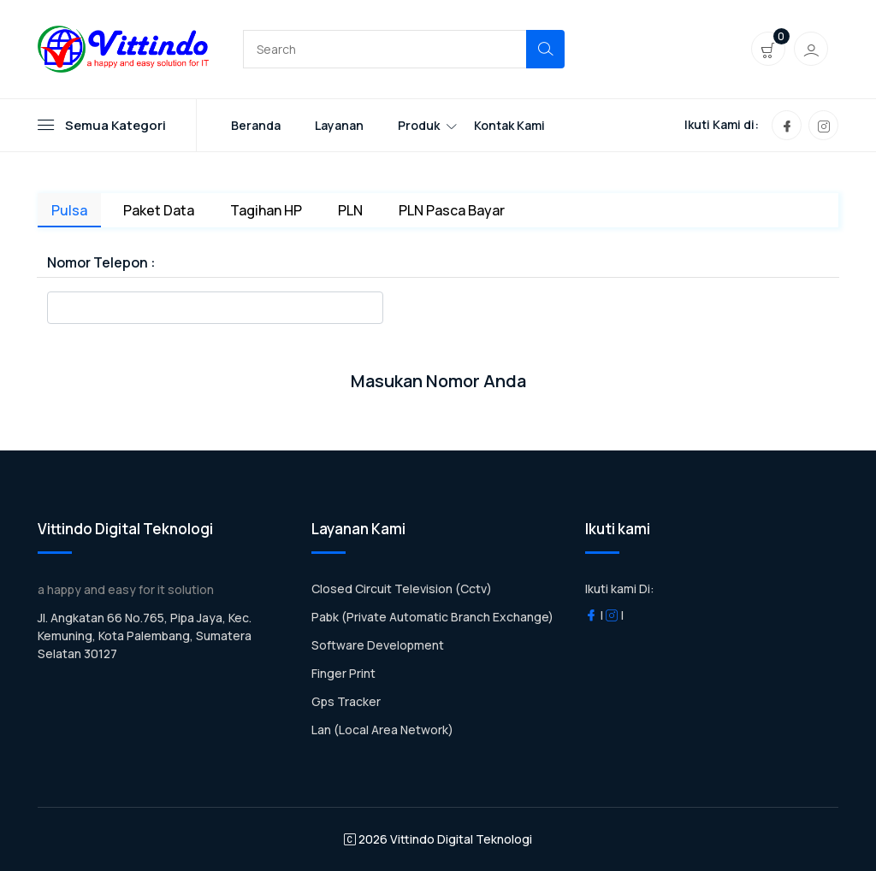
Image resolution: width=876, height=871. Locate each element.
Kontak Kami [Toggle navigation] (509, 125)
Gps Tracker (346, 701)
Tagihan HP (266, 210)
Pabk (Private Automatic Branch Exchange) (432, 617)
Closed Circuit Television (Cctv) (401, 588)
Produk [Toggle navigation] (419, 125)
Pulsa (69, 210)
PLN (350, 210)
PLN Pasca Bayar (452, 210)
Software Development (377, 645)
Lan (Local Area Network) (382, 729)
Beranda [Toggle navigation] (256, 125)
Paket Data (158, 210)
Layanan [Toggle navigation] (339, 125)
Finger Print (343, 673)
